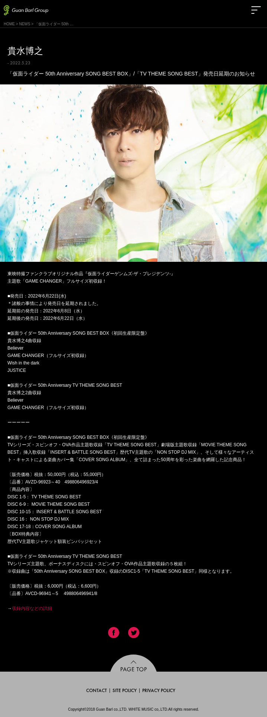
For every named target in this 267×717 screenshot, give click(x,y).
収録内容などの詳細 (32, 608)
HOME (9, 24)
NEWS (24, 24)
